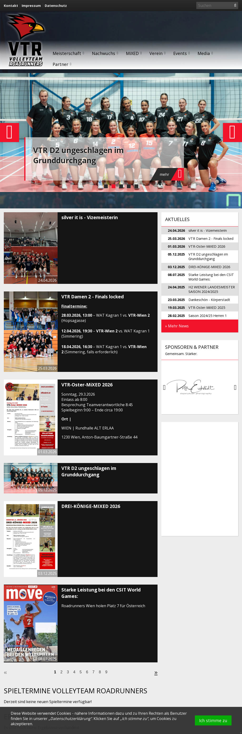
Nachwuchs (105, 53)
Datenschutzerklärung (70, 718)
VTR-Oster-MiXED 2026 (87, 384)
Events (181, 53)
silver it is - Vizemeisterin (89, 217)
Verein (157, 53)
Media (205, 53)
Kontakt (11, 5)
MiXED (134, 53)
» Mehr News (177, 326)
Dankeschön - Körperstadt (209, 299)
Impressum (31, 5)
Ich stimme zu (213, 720)
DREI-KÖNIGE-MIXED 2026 (90, 506)
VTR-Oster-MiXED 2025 (206, 307)
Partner (62, 64)
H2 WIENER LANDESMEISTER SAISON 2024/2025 (211, 289)
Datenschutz (56, 5)
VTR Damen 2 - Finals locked (92, 296)
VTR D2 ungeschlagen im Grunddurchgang (78, 155)
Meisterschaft (68, 53)
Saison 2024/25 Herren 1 (207, 315)
